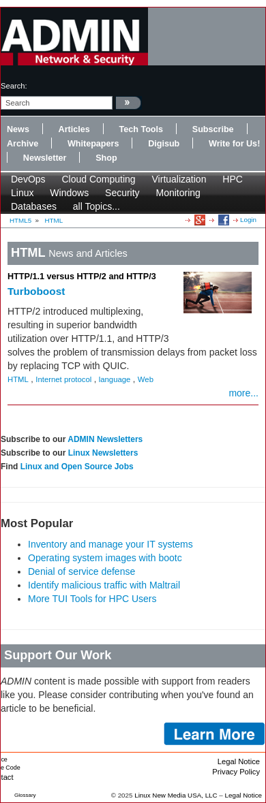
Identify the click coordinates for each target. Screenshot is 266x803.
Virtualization (179, 179)
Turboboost (36, 291)
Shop (106, 158)
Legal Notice (239, 761)
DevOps (28, 179)
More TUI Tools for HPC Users (92, 598)
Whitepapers (93, 143)
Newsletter (45, 158)
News (18, 129)
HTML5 (20, 220)
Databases (34, 206)
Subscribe (213, 129)
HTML (54, 220)
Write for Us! (234, 143)
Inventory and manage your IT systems (110, 544)
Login (248, 219)
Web (145, 379)
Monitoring (178, 192)
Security (122, 192)
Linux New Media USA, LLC (175, 795)
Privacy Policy (236, 772)
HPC (232, 179)
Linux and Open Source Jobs (77, 466)
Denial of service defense (81, 571)
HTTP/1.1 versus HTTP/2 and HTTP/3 (82, 276)
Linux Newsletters (103, 453)
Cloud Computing (98, 179)
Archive (22, 143)
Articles (74, 129)
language (115, 379)
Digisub (163, 143)
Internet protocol (63, 379)
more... (243, 393)
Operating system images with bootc (105, 557)
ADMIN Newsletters (105, 439)
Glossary (25, 795)
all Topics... (96, 206)
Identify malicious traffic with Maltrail (104, 585)
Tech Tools (141, 129)
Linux (22, 192)
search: (14, 86)
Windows (69, 192)
